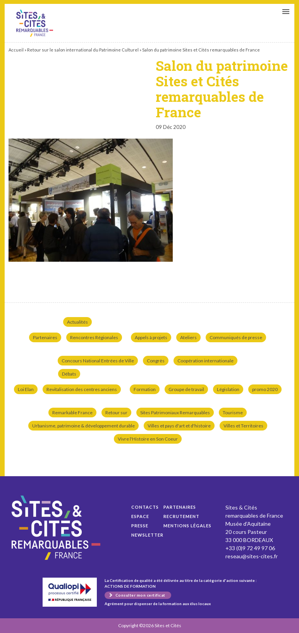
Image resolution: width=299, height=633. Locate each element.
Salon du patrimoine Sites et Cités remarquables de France (34, 23)
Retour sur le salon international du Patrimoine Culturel (83, 49)
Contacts (145, 506)
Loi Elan (26, 389)
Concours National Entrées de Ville (98, 361)
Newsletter (147, 534)
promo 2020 (265, 389)
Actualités (77, 322)
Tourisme (233, 412)
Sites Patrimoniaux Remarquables (175, 412)
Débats (69, 374)
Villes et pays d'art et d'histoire (179, 426)
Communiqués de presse (236, 337)
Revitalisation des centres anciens (81, 389)
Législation (228, 389)
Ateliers (188, 337)
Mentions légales (187, 525)
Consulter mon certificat (140, 595)
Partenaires (45, 337)
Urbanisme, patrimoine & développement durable (83, 426)
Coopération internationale (205, 361)
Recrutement (181, 516)
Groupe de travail (186, 389)
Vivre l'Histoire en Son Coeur (148, 439)
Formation (145, 389)
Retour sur (116, 412)
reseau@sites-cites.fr (251, 556)
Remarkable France (72, 412)
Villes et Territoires (243, 426)
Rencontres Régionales (94, 337)
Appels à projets (151, 337)
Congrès (156, 361)
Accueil (16, 49)
